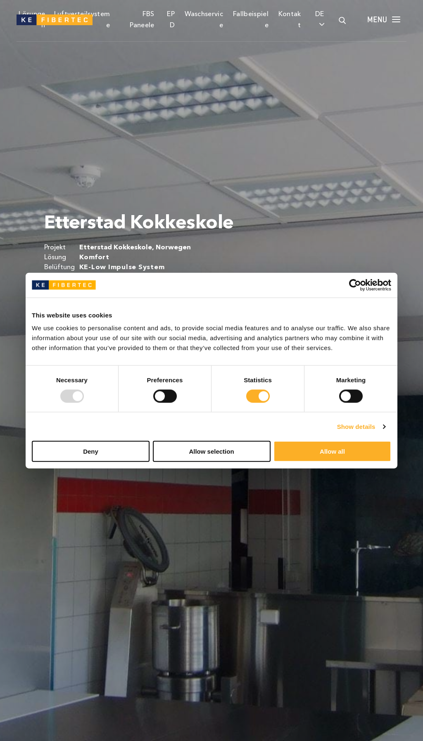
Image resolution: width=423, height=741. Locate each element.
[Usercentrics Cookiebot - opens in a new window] (355, 285)
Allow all (332, 451)
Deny (90, 451)
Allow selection (211, 451)
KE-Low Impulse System (122, 267)
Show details (356, 426)
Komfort (94, 257)
